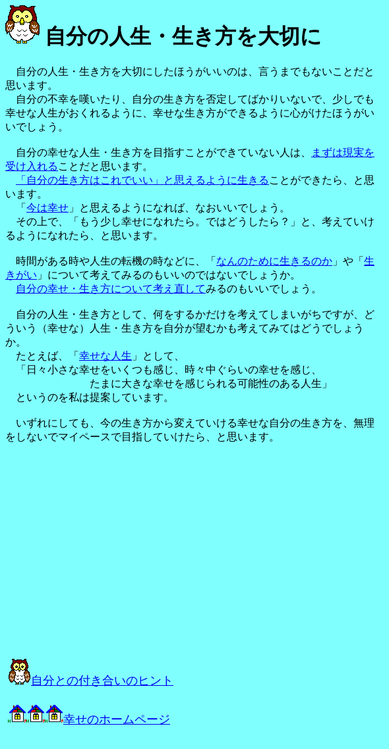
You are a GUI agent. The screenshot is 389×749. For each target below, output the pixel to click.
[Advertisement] (153, 551)
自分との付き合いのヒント (90, 680)
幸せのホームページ (89, 719)
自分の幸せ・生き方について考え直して (111, 288)
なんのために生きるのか (274, 261)
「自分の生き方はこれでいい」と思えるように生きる (142, 180)
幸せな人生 (105, 355)
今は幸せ (47, 207)
